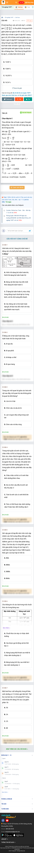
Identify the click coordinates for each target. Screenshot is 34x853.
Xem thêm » (6, 628)
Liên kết (4, 839)
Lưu (29, 20)
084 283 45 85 (10, 829)
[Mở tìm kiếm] (16, 2)
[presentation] (8, 28)
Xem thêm (5, 792)
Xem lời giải (17, 88)
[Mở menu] (7, 2)
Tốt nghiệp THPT (9, 17)
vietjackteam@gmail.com (12, 831)
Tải (28, 99)
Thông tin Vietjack (8, 842)
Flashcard (8, 99)
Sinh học (17, 17)
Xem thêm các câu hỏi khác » (17, 749)
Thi (19, 99)
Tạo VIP (21, 2)
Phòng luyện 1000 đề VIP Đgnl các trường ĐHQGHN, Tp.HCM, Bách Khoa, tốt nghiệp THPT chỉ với (18, 218)
